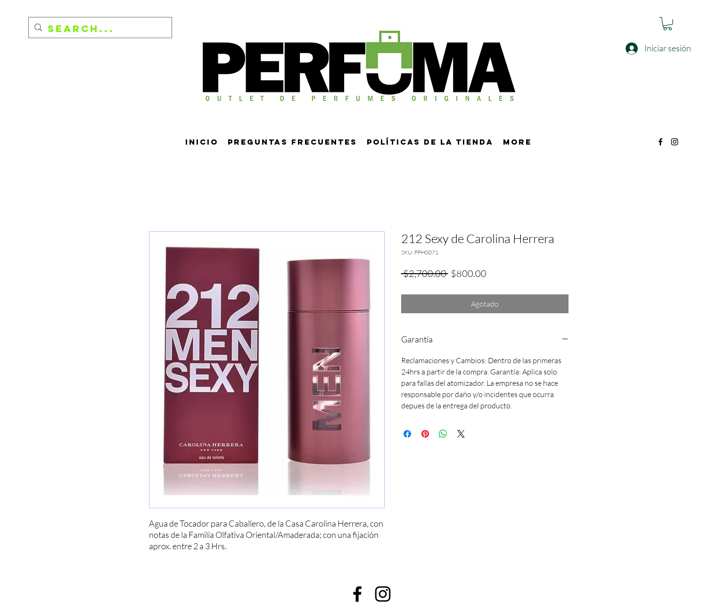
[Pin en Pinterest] (425, 433)
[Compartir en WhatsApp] (443, 433)
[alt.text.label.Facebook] (660, 141)
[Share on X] (461, 433)
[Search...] (100, 28)
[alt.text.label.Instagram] (674, 141)
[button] (667, 24)
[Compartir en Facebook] (407, 433)
